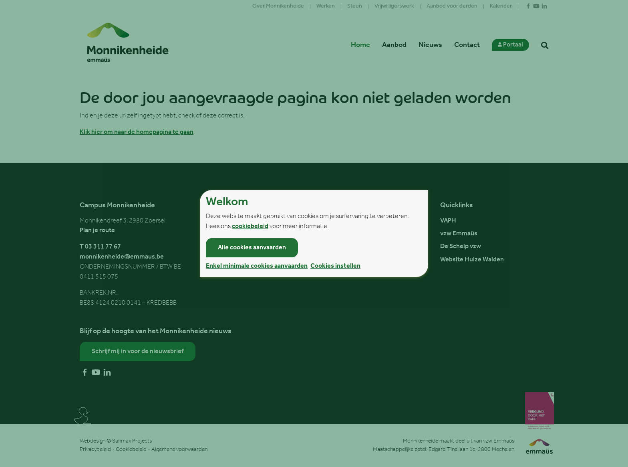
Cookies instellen (335, 266)
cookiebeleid (250, 226)
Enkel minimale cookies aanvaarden (257, 266)
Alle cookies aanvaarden (252, 248)
